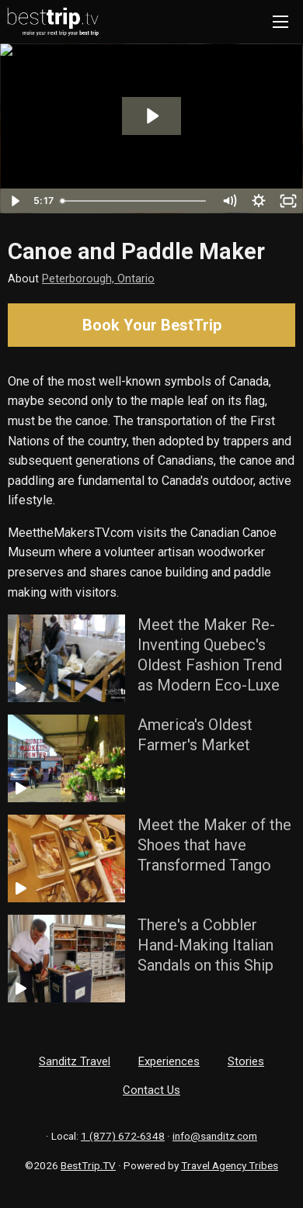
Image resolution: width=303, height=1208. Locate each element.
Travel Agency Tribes (229, 1165)
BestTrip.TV (88, 1165)
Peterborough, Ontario (98, 279)
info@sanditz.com (214, 1136)
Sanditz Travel (74, 1061)
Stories (246, 1061)
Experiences (169, 1061)
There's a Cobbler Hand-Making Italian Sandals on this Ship (205, 945)
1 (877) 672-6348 (123, 1136)
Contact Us (151, 1090)
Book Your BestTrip (151, 325)
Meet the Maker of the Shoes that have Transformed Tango (214, 844)
